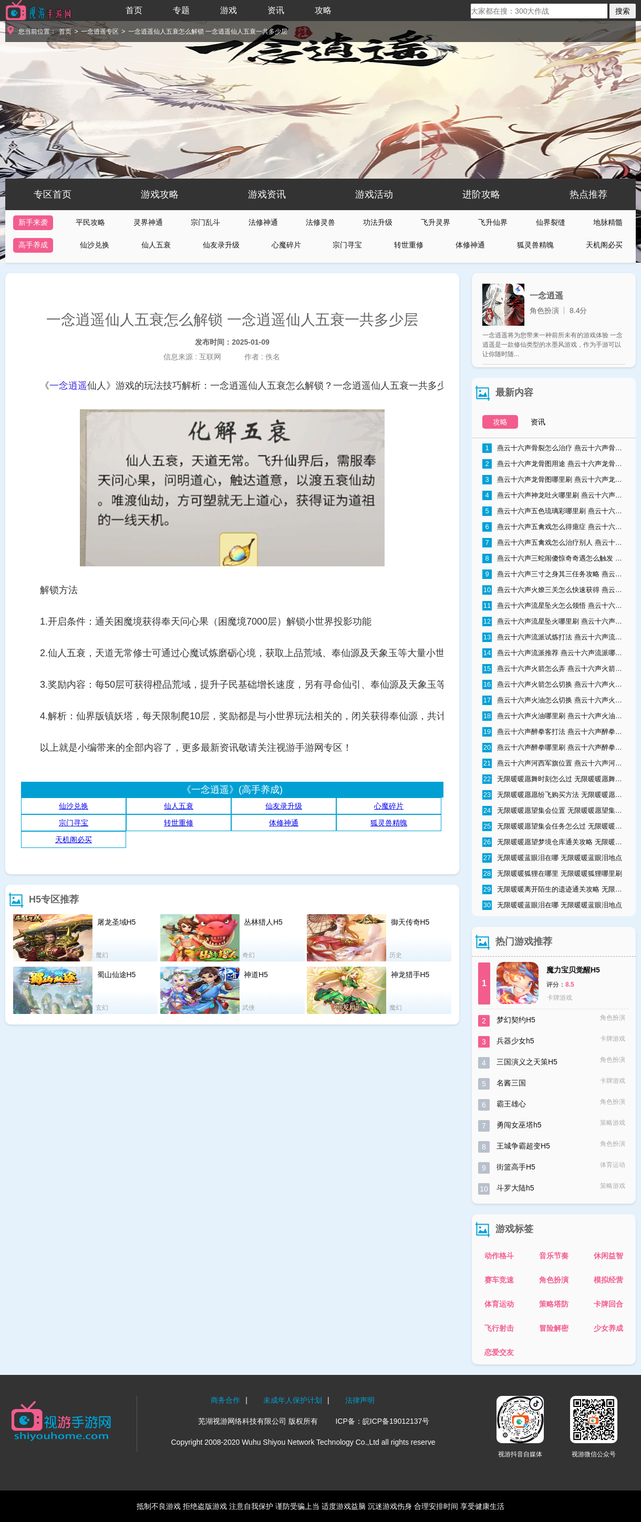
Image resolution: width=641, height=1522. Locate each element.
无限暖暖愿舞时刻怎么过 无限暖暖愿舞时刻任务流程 (553, 779)
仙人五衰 (156, 245)
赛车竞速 (499, 1280)
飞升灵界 (435, 222)
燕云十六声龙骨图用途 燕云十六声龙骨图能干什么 (553, 464)
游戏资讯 (267, 194)
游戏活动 (374, 194)
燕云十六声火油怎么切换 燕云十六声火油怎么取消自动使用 (553, 700)
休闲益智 (608, 1255)
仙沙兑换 (94, 245)
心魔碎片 (286, 245)
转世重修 (408, 245)
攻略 (323, 10)
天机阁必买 (604, 245)
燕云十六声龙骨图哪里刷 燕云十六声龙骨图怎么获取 (553, 479)
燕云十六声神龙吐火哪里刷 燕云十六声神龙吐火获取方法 (553, 495)
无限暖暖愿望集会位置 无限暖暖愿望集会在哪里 (553, 810)
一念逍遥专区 (100, 31)
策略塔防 (553, 1304)
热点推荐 (588, 194)
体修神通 (470, 245)
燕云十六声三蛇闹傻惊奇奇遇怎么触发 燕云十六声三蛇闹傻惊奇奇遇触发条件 (553, 558)
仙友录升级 (221, 245)
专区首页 (52, 194)
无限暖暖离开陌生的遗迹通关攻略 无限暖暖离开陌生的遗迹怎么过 (553, 889)
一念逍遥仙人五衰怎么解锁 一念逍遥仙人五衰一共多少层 (207, 31)
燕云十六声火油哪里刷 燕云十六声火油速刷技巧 (553, 716)
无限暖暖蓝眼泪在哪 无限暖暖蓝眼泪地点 (552, 858)
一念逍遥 (68, 385)
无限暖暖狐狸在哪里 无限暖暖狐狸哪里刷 (552, 873)
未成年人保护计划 (292, 1400)
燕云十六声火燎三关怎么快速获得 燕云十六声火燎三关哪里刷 (553, 590)
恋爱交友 (499, 1352)
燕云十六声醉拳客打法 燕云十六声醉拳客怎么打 (553, 732)
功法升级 (377, 222)
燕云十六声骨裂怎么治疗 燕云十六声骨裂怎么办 (553, 448)
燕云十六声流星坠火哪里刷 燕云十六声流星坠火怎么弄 (553, 621)
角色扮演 (553, 1280)
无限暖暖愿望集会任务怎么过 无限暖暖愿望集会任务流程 (553, 826)
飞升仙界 (493, 222)
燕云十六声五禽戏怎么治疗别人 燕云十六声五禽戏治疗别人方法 (553, 542)
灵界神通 (148, 222)
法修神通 (263, 222)
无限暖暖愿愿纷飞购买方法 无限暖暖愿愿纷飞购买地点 (553, 795)
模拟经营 (608, 1280)
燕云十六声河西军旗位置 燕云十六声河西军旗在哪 (553, 763)
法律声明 (360, 1400)
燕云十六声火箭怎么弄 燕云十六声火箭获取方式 (553, 669)
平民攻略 (90, 222)
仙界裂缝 (550, 222)
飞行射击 (499, 1328)
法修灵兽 (320, 222)
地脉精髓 (608, 222)
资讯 (275, 10)
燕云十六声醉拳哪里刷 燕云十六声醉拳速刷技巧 (553, 747)
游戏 (228, 10)
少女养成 (608, 1328)
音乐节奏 (553, 1255)
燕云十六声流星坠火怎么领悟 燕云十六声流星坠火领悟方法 (553, 605)
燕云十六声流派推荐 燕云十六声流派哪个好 (553, 653)
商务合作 (225, 1400)
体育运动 (499, 1304)
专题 (181, 10)
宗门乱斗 (205, 222)
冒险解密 (553, 1328)
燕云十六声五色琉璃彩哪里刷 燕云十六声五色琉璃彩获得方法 (553, 511)
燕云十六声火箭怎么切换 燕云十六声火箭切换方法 (553, 684)
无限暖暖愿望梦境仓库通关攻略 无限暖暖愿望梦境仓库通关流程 (553, 842)
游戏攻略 (160, 194)
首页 (134, 10)
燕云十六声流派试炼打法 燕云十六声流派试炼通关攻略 (553, 637)
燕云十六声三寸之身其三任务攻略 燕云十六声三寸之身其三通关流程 (553, 574)
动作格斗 (499, 1255)
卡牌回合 (608, 1304)
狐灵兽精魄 (535, 245)
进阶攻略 (481, 194)
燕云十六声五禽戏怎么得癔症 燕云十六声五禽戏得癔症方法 (553, 527)
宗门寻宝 (347, 245)
